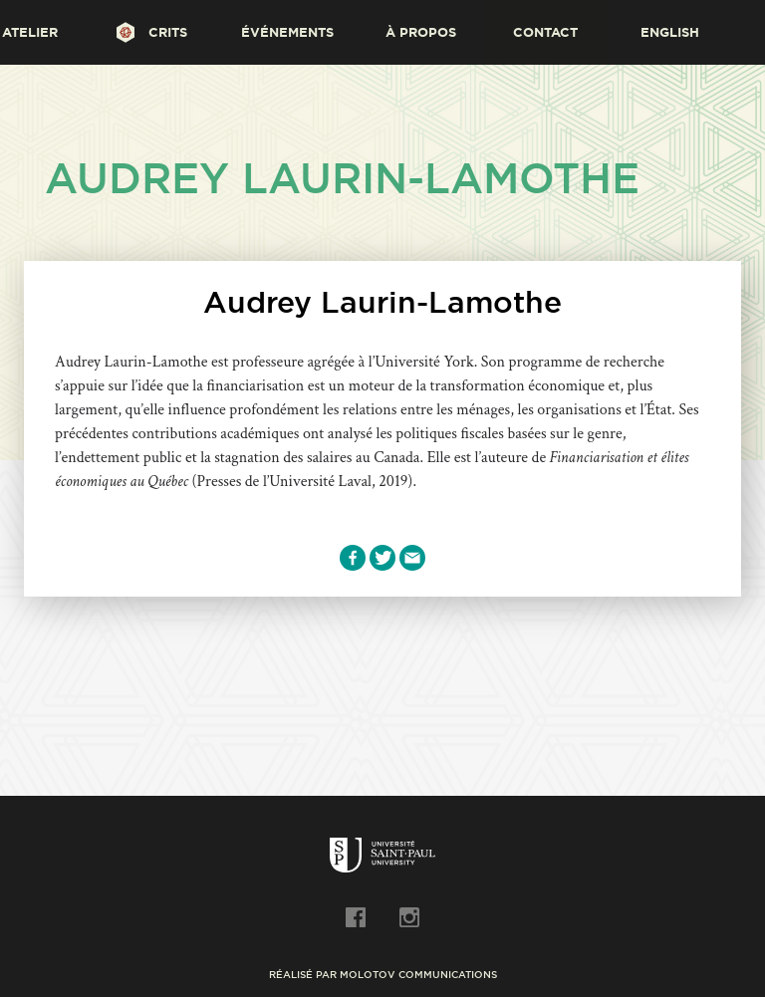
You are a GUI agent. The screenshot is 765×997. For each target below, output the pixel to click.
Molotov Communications (418, 974)
